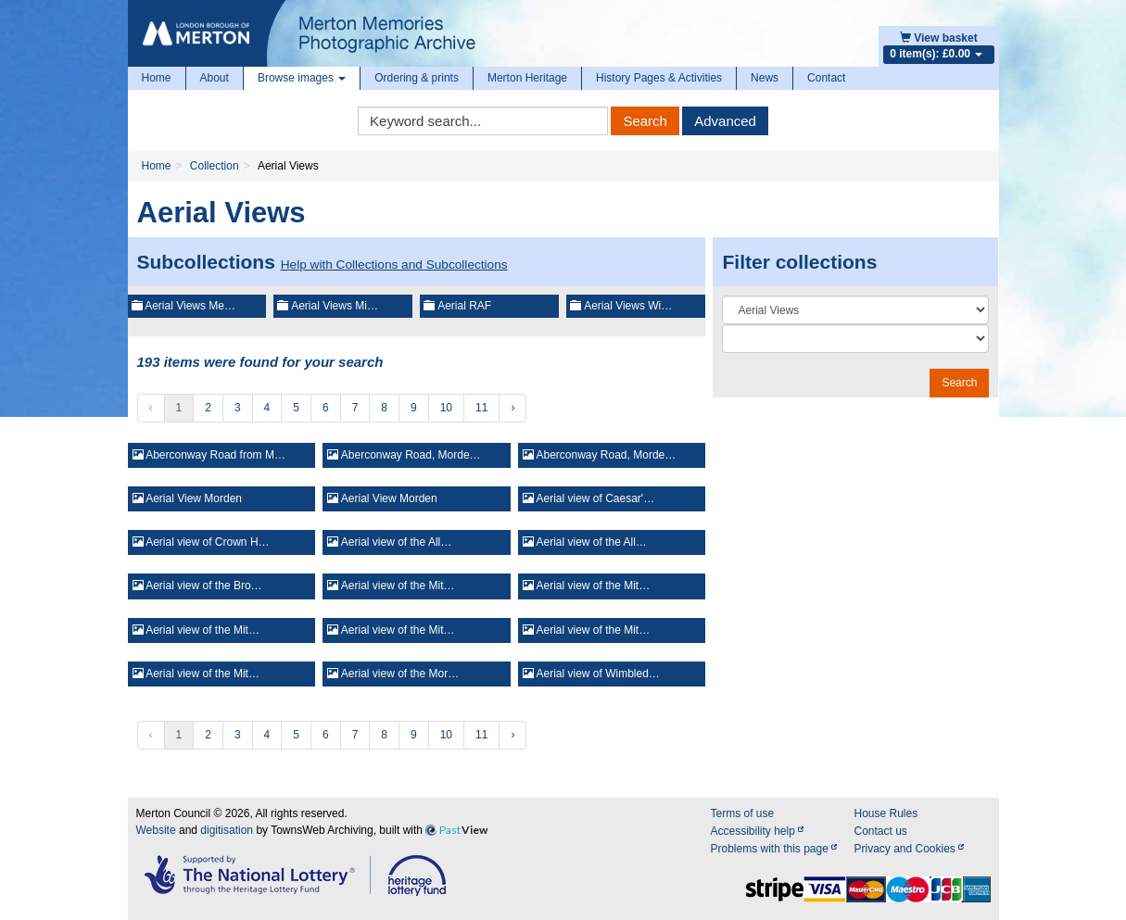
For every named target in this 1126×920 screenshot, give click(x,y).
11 (481, 407)
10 (446, 407)
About (214, 77)
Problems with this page (773, 848)
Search (645, 121)
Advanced (725, 121)
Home (156, 77)
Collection (214, 165)
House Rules (885, 813)
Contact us (880, 831)
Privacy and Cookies (909, 848)
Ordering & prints (416, 77)
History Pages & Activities (659, 77)
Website (156, 830)
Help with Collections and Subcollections (394, 264)
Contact (826, 77)
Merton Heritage (527, 77)
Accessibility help (756, 831)
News (764, 77)
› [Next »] (512, 407)
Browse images (302, 77)
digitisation (226, 830)
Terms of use (742, 813)
